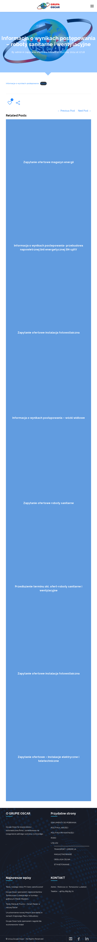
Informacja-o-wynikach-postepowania (22, 83)
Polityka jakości (59, 827)
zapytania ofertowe (36, 52)
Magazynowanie (63, 854)
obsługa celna (62, 859)
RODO (53, 838)
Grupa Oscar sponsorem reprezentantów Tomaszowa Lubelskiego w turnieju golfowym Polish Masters (24, 895)
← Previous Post (66, 110)
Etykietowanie (61, 864)
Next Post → (84, 110)
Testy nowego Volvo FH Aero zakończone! (24, 887)
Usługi (54, 843)
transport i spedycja (65, 849)
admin (18, 52)
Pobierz (43, 83)
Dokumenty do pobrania (63, 822)
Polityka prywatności (62, 833)
